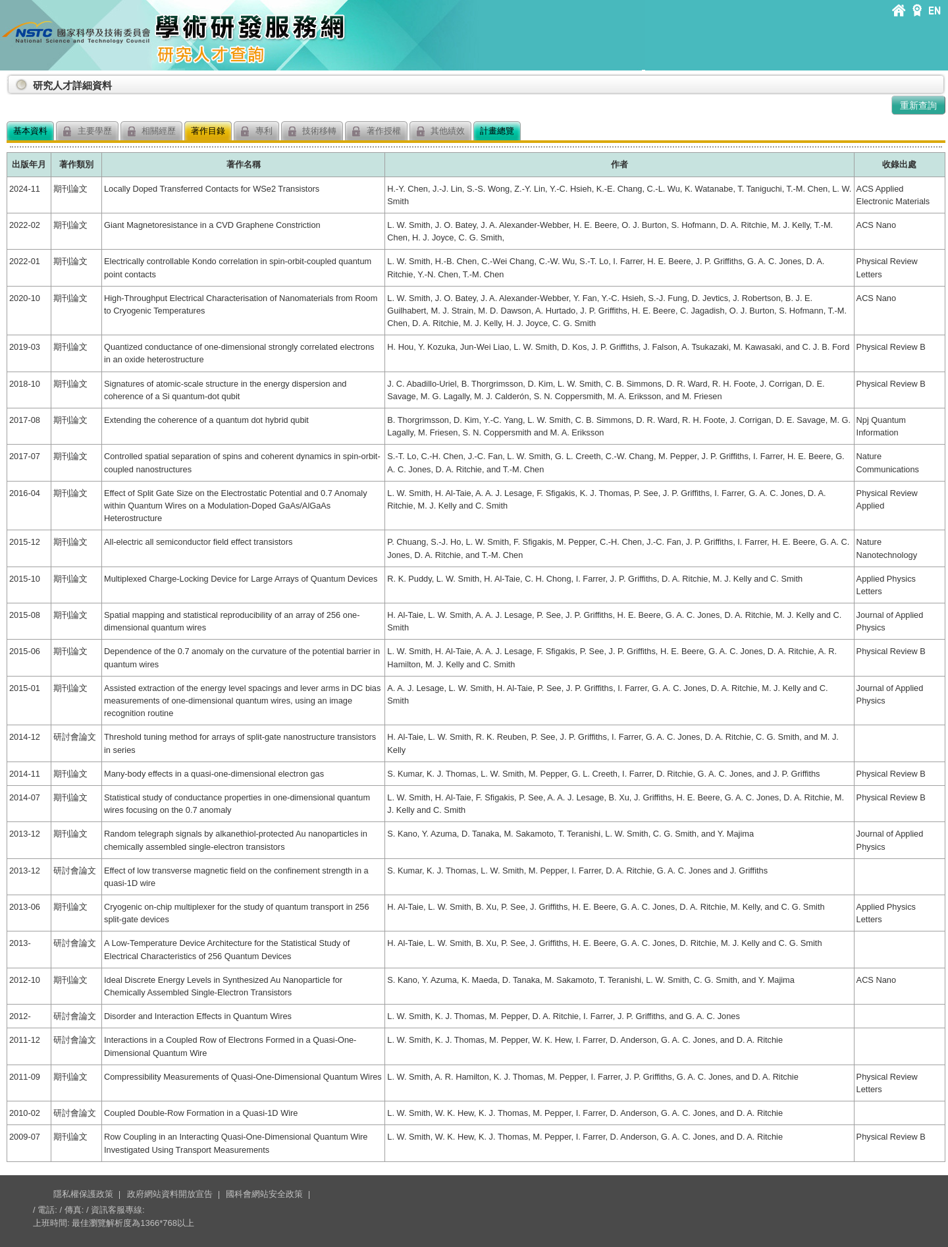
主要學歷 (87, 131)
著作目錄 (208, 131)
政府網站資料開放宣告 (170, 1194)
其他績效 (440, 131)
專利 (256, 131)
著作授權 (376, 131)
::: (9, 80)
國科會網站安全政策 (264, 1194)
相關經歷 (151, 131)
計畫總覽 (497, 131)
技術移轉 (312, 131)
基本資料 (30, 131)
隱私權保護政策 (83, 1194)
